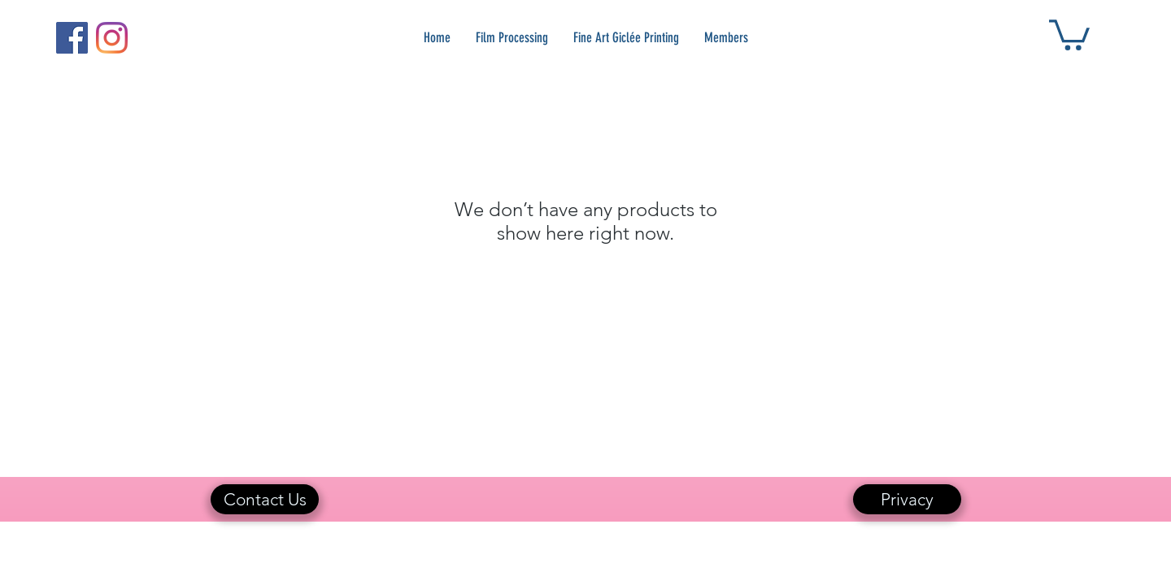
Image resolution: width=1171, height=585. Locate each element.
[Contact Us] (265, 499)
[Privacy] (907, 499)
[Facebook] (72, 38)
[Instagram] (112, 38)
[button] (1069, 33)
